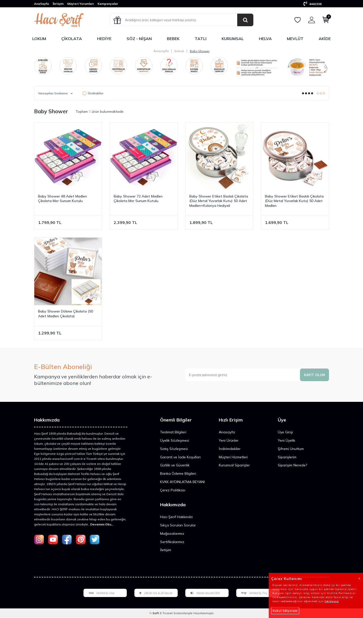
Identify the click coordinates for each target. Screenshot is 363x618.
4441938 (312, 4)
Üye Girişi (285, 432)
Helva (265, 38)
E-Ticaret (166, 613)
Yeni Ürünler (228, 440)
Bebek (173, 38)
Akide (325, 38)
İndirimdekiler (229, 448)
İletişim (58, 4)
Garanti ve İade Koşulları (180, 457)
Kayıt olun (314, 374)
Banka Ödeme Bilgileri (178, 473)
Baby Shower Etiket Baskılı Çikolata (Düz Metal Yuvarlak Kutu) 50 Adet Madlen (294, 201)
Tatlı (200, 38)
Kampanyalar (108, 4)
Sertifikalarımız (172, 542)
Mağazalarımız (172, 533)
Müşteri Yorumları (80, 4)
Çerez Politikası (172, 490)
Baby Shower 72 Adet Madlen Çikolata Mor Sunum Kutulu (138, 198)
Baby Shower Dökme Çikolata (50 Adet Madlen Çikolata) (65, 313)
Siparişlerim (287, 457)
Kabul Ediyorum (285, 610)
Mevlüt (295, 38)
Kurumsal (233, 38)
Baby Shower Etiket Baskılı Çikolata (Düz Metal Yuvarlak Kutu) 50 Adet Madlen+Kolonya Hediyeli (218, 201)
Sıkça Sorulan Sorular (178, 525)
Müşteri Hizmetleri (233, 457)
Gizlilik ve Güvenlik (175, 465)
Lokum (39, 38)
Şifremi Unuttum (291, 448)
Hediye (104, 38)
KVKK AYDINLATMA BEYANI (182, 482)
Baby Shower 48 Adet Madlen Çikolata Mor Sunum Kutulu (62, 198)
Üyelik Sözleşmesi (174, 440)
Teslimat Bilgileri (173, 432)
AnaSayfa (41, 4)
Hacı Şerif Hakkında (176, 517)
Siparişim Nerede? (292, 465)
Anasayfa (161, 51)
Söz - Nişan (139, 38)
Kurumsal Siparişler (234, 465)
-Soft (154, 613)
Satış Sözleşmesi (174, 448)
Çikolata (71, 38)
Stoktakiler (93, 93)
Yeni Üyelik (286, 440)
